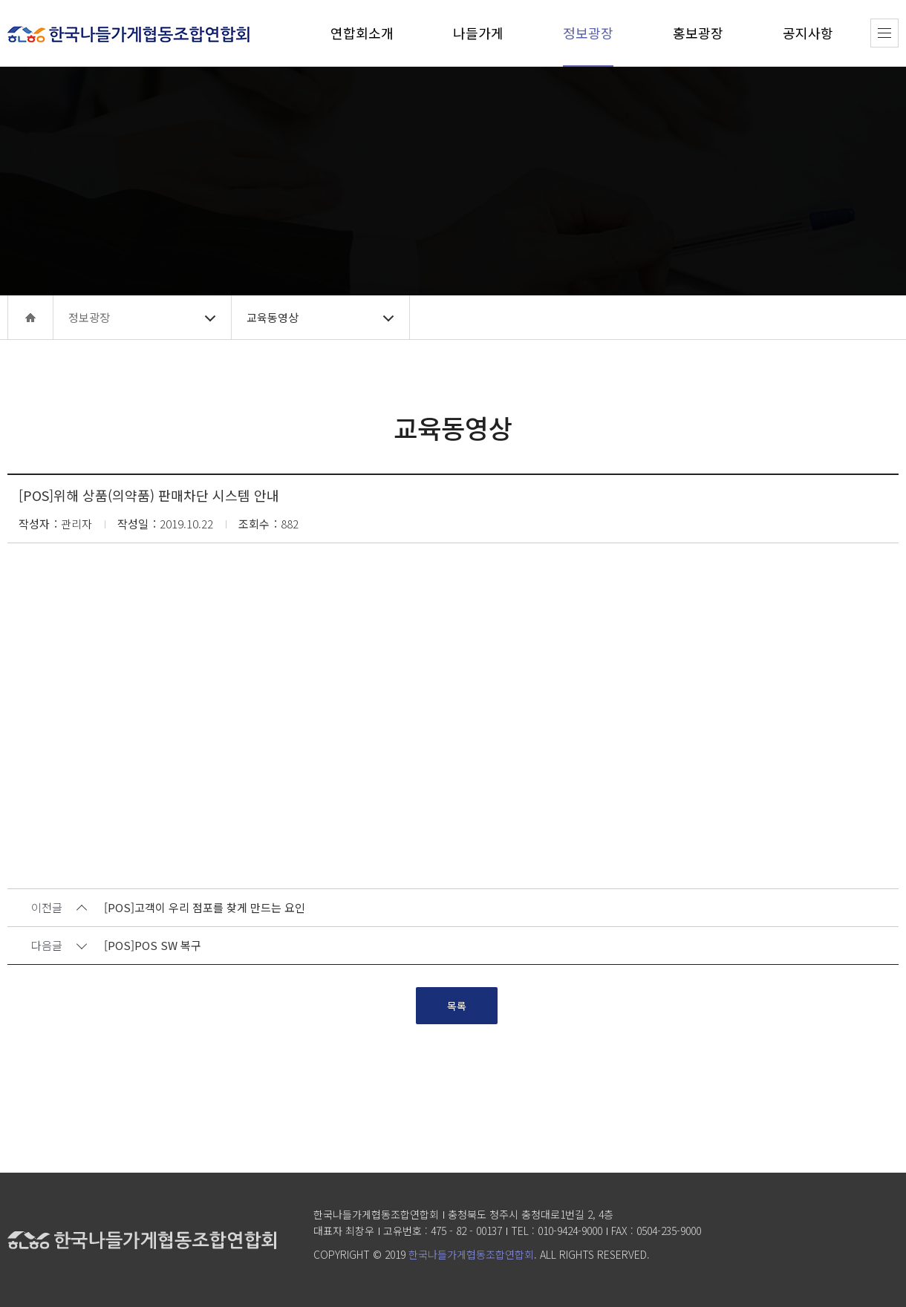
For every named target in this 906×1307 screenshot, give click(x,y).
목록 (456, 1005)
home (30, 317)
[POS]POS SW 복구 (152, 946)
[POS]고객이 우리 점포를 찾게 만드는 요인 (204, 908)
